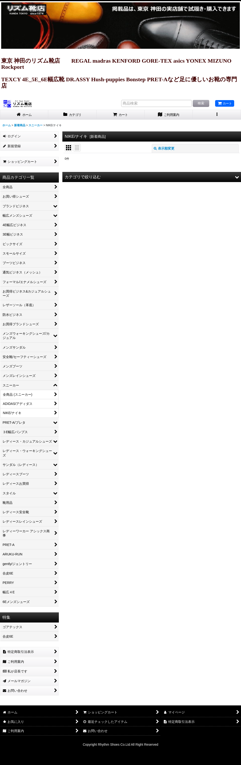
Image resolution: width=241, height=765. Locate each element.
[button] (217, 115)
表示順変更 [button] (164, 148)
